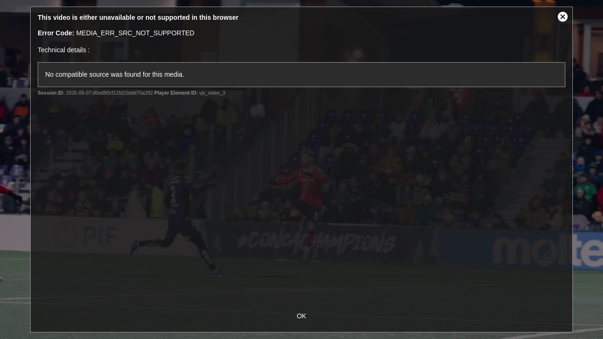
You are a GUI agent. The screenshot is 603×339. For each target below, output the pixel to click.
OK (301, 316)
